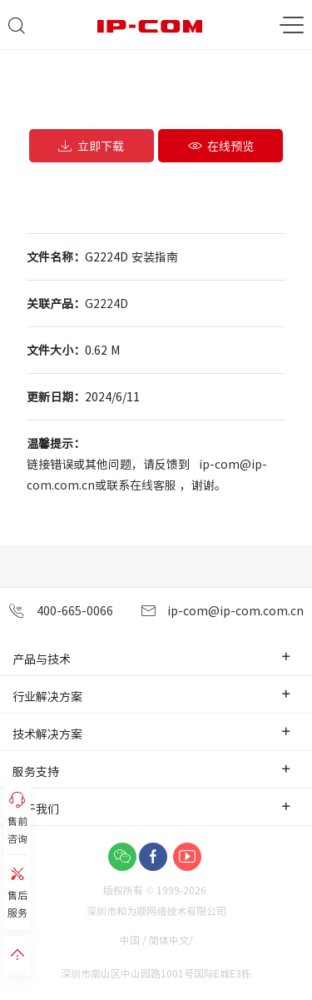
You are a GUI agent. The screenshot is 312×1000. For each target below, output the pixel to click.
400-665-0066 (60, 610)
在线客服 (153, 484)
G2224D (106, 303)
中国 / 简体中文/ (158, 940)
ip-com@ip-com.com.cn (222, 610)
